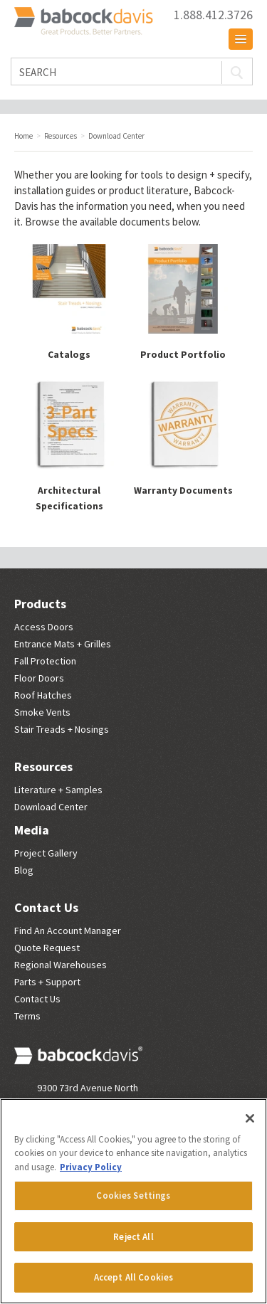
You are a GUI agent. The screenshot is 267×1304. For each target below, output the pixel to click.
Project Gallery (46, 853)
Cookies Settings (133, 1195)
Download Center (51, 806)
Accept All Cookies (133, 1277)
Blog (23, 870)
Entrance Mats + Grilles (62, 643)
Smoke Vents (42, 712)
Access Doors (43, 626)
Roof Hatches (43, 695)
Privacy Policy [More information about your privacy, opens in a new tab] (91, 1167)
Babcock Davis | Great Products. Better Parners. (85, 22)
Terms (27, 1015)
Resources (43, 766)
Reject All (133, 1237)
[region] (133, 1201)
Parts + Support (47, 981)
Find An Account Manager (67, 930)
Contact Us (46, 907)
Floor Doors (39, 678)
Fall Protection (45, 660)
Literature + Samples (58, 789)
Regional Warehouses (60, 964)
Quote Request (47, 947)
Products (40, 603)
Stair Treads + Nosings (61, 729)
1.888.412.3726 (213, 15)
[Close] (250, 1118)
